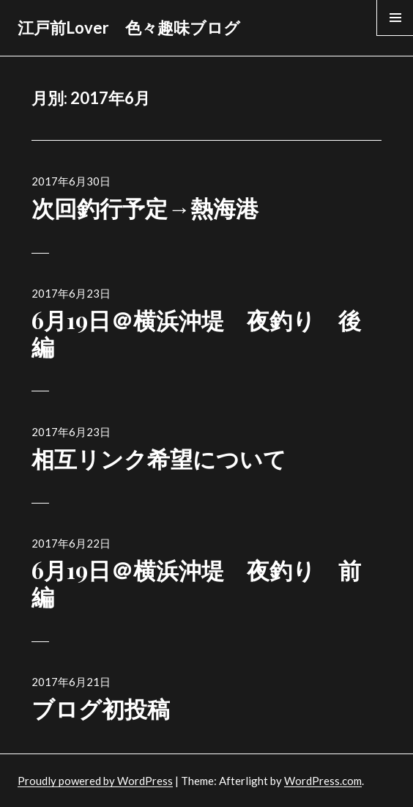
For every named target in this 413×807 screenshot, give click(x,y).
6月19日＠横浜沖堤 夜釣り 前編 (196, 582)
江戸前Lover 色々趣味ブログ (129, 27)
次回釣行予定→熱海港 (144, 207)
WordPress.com (323, 780)
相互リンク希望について (158, 458)
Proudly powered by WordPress (95, 780)
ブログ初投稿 (100, 708)
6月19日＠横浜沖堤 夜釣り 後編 (196, 332)
